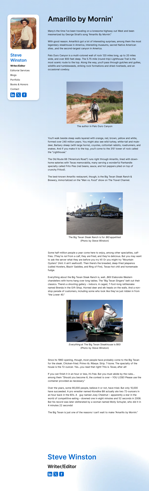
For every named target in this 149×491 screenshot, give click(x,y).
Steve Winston (18, 58)
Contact (14, 89)
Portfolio (15, 79)
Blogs (13, 75)
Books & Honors (19, 84)
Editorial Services (20, 70)
